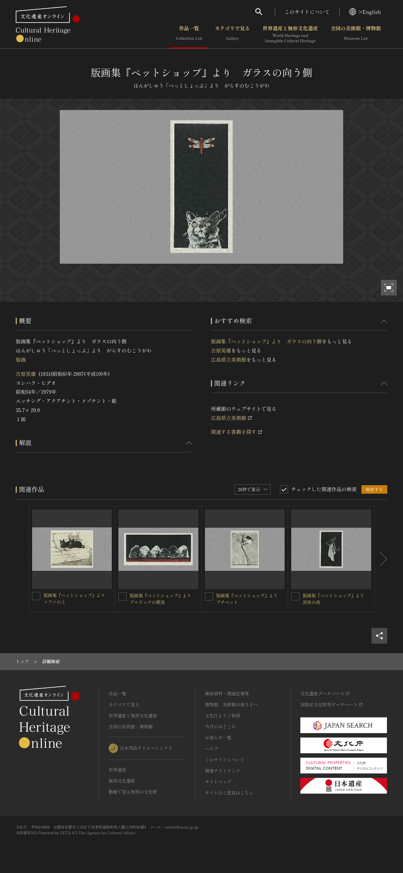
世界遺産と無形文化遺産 (290, 34)
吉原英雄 (26, 373)
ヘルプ (211, 748)
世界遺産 (117, 770)
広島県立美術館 (228, 359)
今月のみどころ (220, 726)
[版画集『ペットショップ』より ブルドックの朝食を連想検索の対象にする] (122, 596)
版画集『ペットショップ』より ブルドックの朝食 (163, 598)
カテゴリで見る (232, 34)
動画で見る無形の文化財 (133, 792)
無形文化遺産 (122, 781)
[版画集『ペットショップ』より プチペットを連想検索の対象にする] (209, 596)
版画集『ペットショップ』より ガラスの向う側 (266, 341)
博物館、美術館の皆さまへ (231, 704)
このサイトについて (307, 11)
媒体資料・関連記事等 (227, 693)
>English (365, 11)
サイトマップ (218, 781)
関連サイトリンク (222, 770)
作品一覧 (189, 34)
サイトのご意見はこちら (229, 793)
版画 (21, 359)
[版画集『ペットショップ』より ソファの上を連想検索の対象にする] (36, 596)
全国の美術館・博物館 (356, 34)
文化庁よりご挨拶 (222, 715)
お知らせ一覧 (218, 737)
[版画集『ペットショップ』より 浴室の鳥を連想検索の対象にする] (295, 596)
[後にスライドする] (381, 559)
